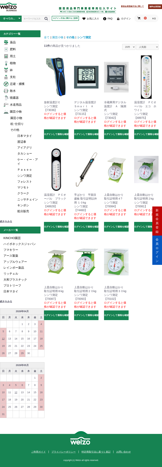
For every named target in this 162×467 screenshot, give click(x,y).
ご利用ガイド (38, 451)
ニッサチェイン (27, 199)
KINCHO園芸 (12, 238)
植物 (9, 63)
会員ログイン (157, 248)
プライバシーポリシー (63, 451)
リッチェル (10, 273)
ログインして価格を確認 (56, 134)
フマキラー (10, 250)
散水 (9, 91)
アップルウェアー (15, 261)
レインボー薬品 (13, 267)
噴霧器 (11, 97)
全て (47, 37)
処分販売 (23, 211)
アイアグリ (24, 147)
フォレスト (24, 181)
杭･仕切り (17, 124)
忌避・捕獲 (14, 84)
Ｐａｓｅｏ (24, 169)
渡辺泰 (21, 141)
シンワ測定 (24, 175)
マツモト (23, 187)
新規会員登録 (157, 218)
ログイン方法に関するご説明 (65, 18)
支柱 (9, 77)
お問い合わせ (123, 451)
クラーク (23, 193)
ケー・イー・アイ (27, 161)
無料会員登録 (155, 7)
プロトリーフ (12, 285)
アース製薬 (10, 255)
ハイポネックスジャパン (19, 244)
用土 (9, 56)
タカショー (24, 153)
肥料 (9, 49)
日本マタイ (24, 136)
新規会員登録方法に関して (132, 6)
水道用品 (12, 104)
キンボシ (23, 205)
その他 (14, 129)
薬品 (9, 42)
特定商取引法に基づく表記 (96, 451)
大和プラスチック (15, 279)
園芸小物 (12, 111)
